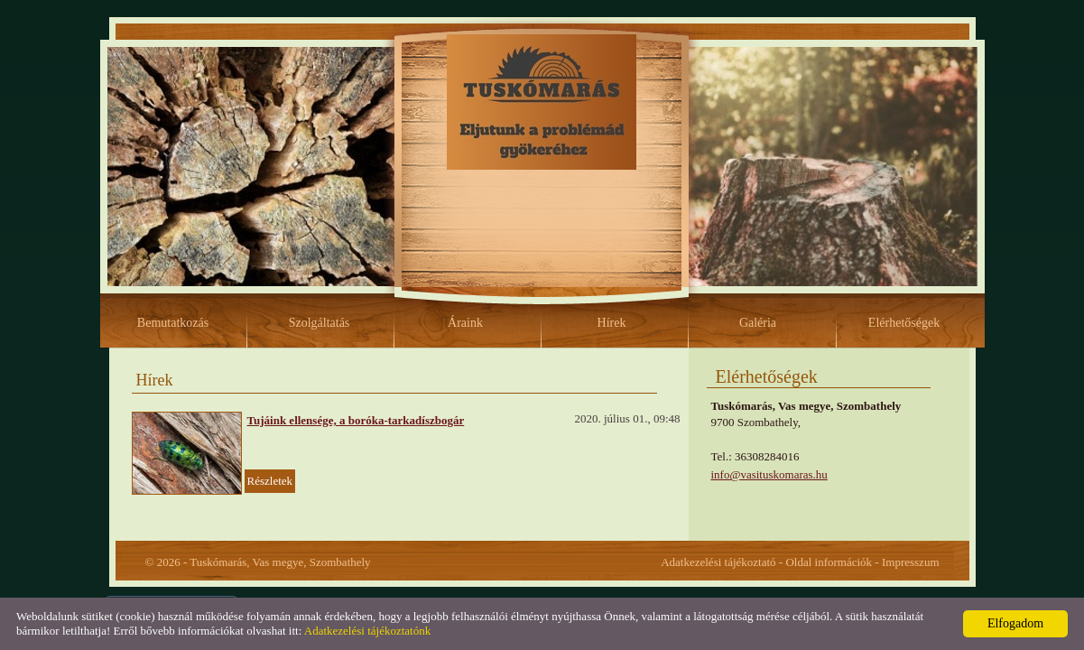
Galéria (757, 323)
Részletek (270, 481)
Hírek (612, 323)
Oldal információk (828, 562)
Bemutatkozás (172, 323)
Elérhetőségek (904, 323)
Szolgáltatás (319, 323)
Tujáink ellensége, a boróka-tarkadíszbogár (356, 420)
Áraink (465, 323)
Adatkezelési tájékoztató (718, 562)
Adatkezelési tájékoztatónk (367, 630)
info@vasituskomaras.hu (769, 474)
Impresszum (911, 562)
